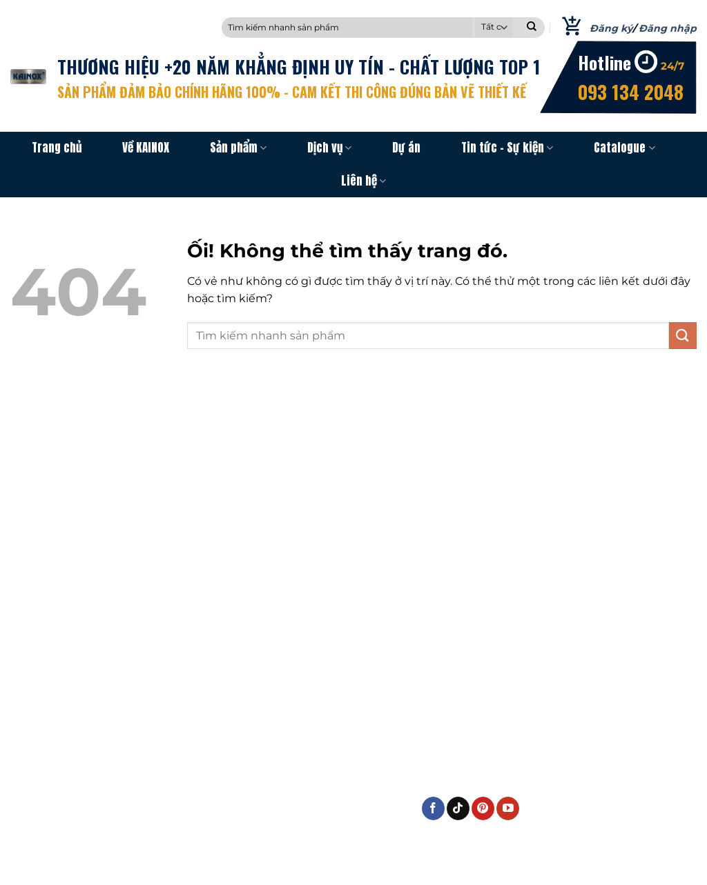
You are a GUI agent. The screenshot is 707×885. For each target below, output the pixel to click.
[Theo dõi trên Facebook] (433, 808)
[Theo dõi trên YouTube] (507, 808)
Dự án (406, 148)
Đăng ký (611, 28)
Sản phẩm (238, 148)
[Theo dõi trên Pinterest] (483, 808)
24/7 (672, 65)
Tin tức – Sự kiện (507, 148)
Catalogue (624, 148)
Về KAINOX (145, 148)
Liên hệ (363, 181)
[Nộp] (531, 27)
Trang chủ (56, 148)
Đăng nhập (668, 28)
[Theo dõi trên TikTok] (458, 808)
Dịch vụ (329, 148)
